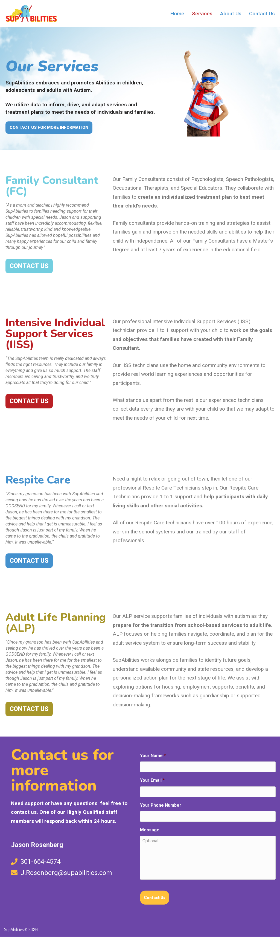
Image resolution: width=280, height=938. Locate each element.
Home (177, 13)
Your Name (153, 756)
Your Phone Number (161, 806)
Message (149, 831)
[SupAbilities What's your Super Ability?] (31, 13)
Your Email (152, 781)
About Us (230, 13)
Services (202, 13)
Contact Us (262, 13)
